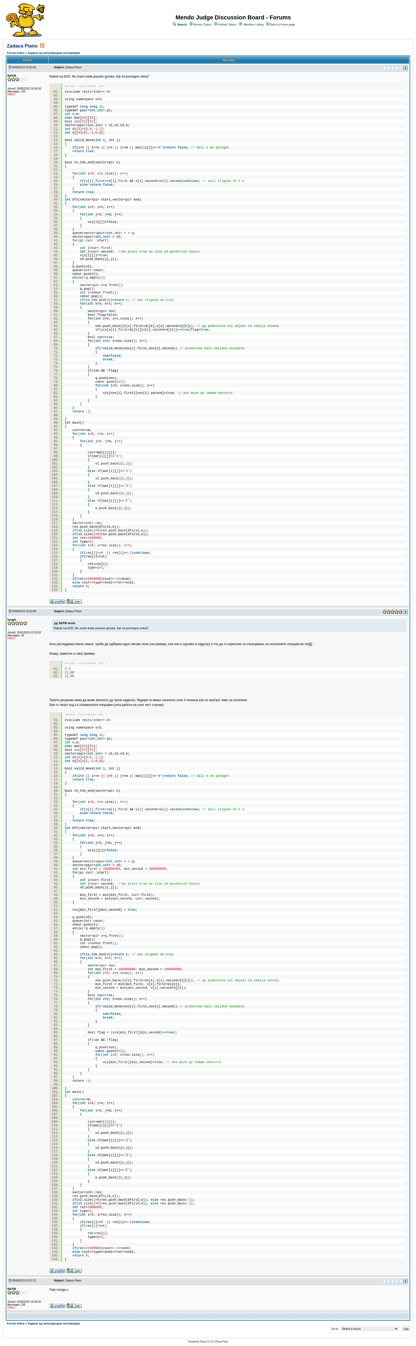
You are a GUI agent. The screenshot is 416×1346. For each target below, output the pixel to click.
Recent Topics (202, 24)
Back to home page (282, 24)
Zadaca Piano (22, 46)
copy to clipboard (87, 86)
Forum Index (16, 52)
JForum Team (221, 1341)
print (101, 86)
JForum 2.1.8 (206, 1341)
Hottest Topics (227, 24)
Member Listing (253, 24)
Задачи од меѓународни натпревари (54, 52)
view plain (70, 86)
